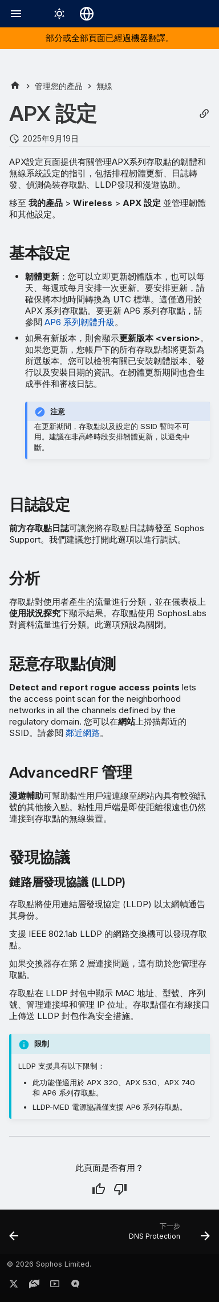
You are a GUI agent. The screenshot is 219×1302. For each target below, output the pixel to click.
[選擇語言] (86, 13)
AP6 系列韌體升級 (79, 322)
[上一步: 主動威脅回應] (14, 1235)
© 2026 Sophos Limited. (49, 1264)
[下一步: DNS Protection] (167, 1235)
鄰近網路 (83, 732)
